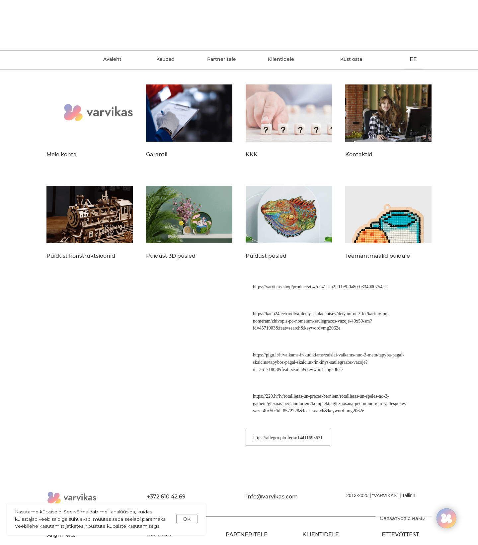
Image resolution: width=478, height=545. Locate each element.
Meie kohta (61, 155)
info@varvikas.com (272, 496)
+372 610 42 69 (166, 496)
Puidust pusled (266, 256)
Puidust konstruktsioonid (80, 256)
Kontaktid (358, 155)
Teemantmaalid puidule (377, 256)
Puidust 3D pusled (171, 256)
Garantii (156, 155)
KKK (252, 155)
